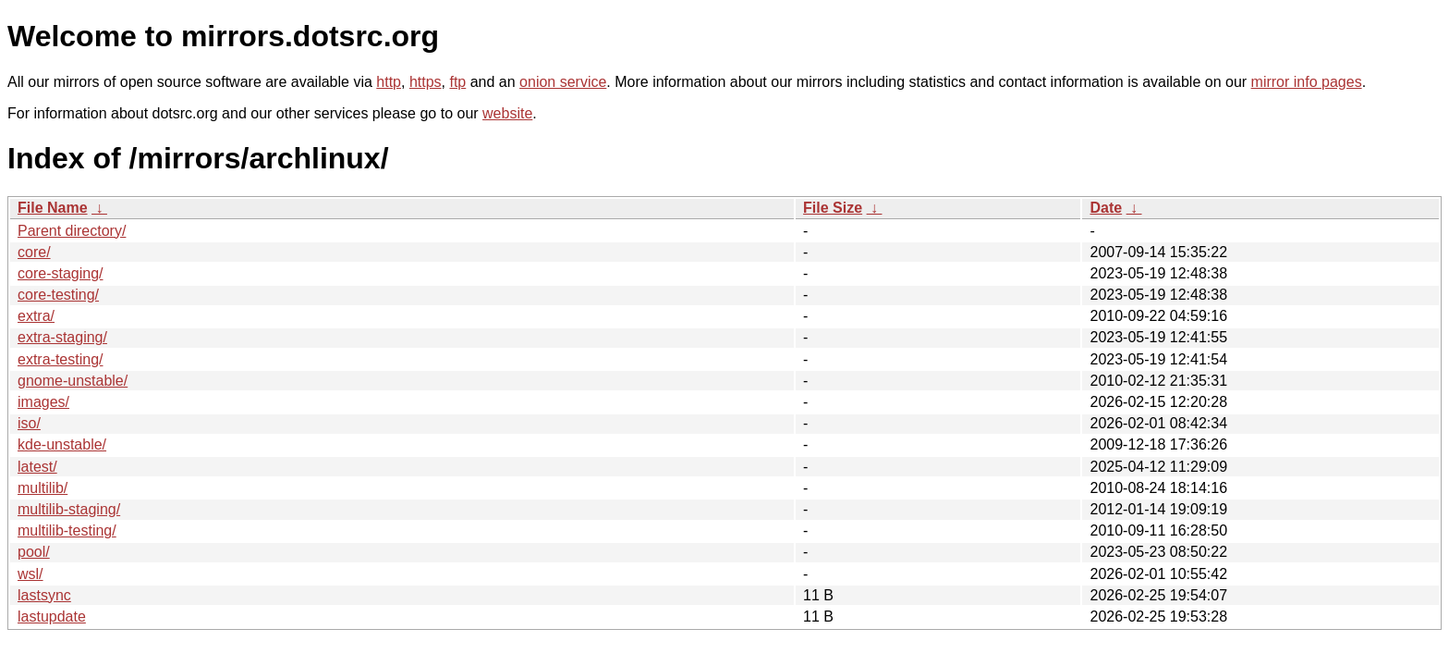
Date (1106, 208)
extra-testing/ (60, 359)
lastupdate (52, 616)
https (425, 82)
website (507, 113)
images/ (43, 402)
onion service (562, 82)
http (388, 82)
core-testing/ (58, 294)
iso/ (29, 423)
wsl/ (30, 574)
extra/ (36, 316)
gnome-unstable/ (73, 380)
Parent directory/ (72, 231)
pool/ (34, 552)
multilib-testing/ (67, 530)
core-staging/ (61, 273)
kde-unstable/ (62, 444)
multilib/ (42, 488)
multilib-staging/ (69, 509)
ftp (457, 82)
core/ (34, 252)
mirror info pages (1306, 82)
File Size (832, 208)
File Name (53, 208)
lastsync (44, 595)
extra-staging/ (62, 337)
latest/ (37, 467)
